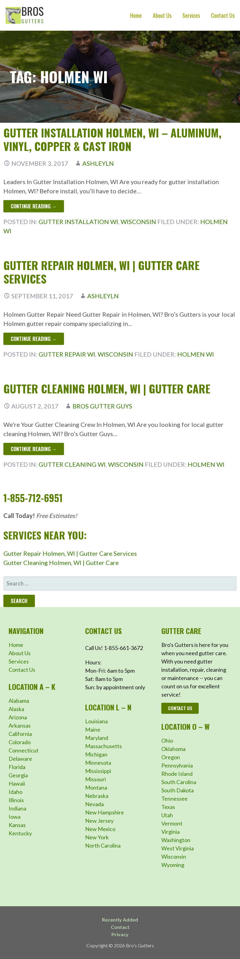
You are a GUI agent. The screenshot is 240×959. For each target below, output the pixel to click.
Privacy (120, 934)
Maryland (96, 737)
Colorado (20, 742)
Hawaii (17, 783)
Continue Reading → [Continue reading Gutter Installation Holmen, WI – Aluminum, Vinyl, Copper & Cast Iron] (34, 206)
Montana (96, 787)
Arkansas (20, 725)
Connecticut (24, 750)
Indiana (17, 808)
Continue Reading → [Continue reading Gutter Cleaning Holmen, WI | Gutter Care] (34, 449)
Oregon (170, 757)
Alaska (16, 709)
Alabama (19, 700)
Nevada (94, 804)
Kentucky (20, 833)
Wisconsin (138, 221)
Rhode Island (177, 773)
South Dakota (177, 790)
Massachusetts (103, 746)
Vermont (171, 823)
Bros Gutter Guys (102, 406)
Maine (92, 729)
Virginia (170, 831)
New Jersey (99, 820)
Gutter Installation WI (78, 221)
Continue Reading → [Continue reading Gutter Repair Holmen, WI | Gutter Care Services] (34, 338)
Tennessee (174, 798)
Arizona (18, 717)
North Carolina (103, 845)
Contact (120, 927)
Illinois (16, 800)
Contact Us (222, 15)
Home (136, 15)
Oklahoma (173, 748)
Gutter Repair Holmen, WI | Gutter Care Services (101, 271)
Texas (168, 806)
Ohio (167, 740)
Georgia (18, 775)
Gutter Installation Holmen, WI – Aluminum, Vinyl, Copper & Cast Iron (112, 139)
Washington (175, 840)
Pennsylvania (177, 765)
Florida (17, 767)
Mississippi (98, 771)
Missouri (95, 779)
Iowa (15, 816)
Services (191, 15)
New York (97, 837)
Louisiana (96, 721)
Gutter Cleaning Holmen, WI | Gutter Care (106, 388)
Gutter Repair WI (67, 354)
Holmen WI (195, 354)
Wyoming (172, 864)
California (20, 733)
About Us (162, 15)
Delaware (20, 758)
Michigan (96, 754)
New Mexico (100, 829)
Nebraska (96, 795)
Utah (167, 815)
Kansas (17, 825)
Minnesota (98, 762)
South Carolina (178, 782)
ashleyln (98, 163)
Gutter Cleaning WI (72, 464)
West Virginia (177, 848)
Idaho (15, 791)
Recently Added (120, 919)
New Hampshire (104, 812)
